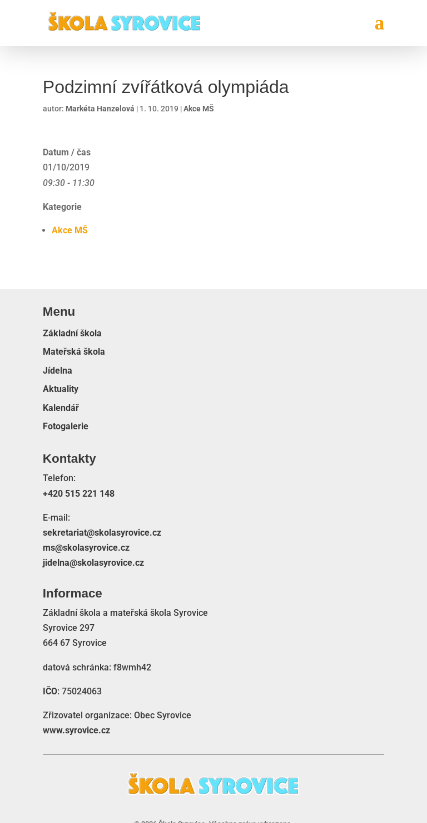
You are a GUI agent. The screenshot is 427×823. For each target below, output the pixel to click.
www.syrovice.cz (76, 730)
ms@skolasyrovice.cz (86, 547)
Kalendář (61, 408)
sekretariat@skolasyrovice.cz (102, 532)
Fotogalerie (65, 427)
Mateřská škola (74, 352)
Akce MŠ (198, 108)
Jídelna (57, 371)
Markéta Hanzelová (100, 108)
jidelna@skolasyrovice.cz (93, 562)
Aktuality (60, 389)
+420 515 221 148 (79, 493)
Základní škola (72, 334)
